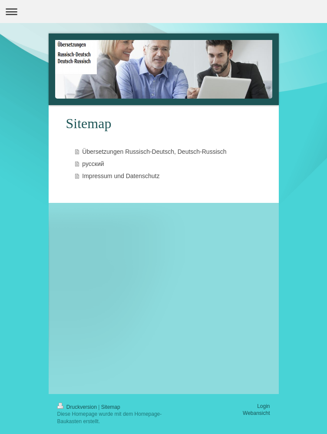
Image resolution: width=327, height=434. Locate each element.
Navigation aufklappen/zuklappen (163, 11)
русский (93, 163)
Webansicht (256, 413)
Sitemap (110, 407)
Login (263, 406)
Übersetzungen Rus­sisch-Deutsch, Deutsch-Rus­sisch (154, 151)
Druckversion (78, 407)
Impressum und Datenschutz (120, 175)
